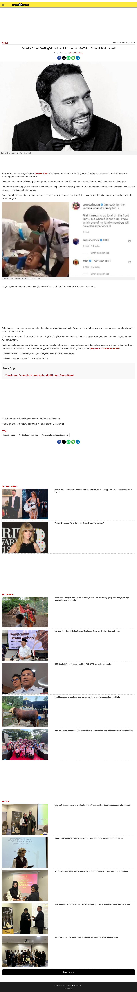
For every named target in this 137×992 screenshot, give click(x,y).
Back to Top (68, 988)
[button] (3, 4)
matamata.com (64, 985)
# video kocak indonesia (28, 435)
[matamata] (20, 5)
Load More (68, 972)
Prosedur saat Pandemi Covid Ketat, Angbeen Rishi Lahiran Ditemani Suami (39, 375)
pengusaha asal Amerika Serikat (104, 348)
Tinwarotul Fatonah (61, 53)
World (5, 43)
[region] (68, 24)
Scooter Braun (41, 173)
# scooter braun (9, 435)
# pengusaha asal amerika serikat (55, 435)
